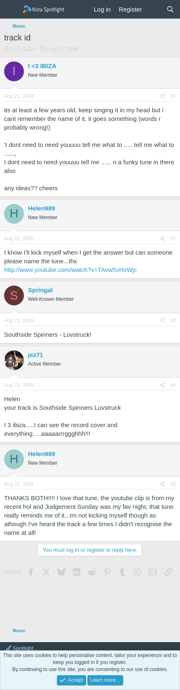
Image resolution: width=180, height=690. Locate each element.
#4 (173, 385)
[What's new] (154, 9)
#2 (173, 238)
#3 (173, 321)
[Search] (170, 9)
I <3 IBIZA (23, 49)
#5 (173, 484)
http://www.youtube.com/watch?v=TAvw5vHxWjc (70, 269)
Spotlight (19, 648)
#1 (173, 96)
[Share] (162, 96)
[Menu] (11, 9)
